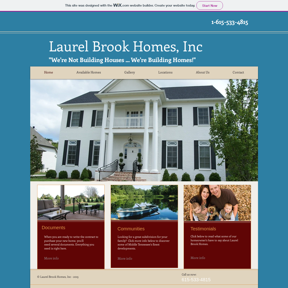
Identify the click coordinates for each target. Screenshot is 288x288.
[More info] (58, 258)
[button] (144, 130)
